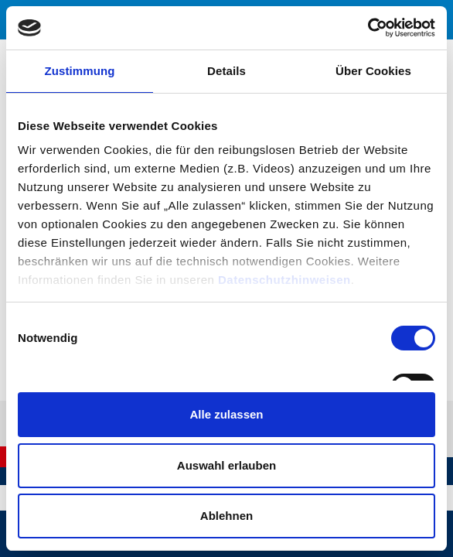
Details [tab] (226, 70)
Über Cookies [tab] (373, 70)
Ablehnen (226, 515)
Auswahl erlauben (226, 465)
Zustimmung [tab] (80, 70)
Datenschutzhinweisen (284, 279)
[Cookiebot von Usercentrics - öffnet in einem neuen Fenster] (367, 28)
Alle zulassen (226, 414)
